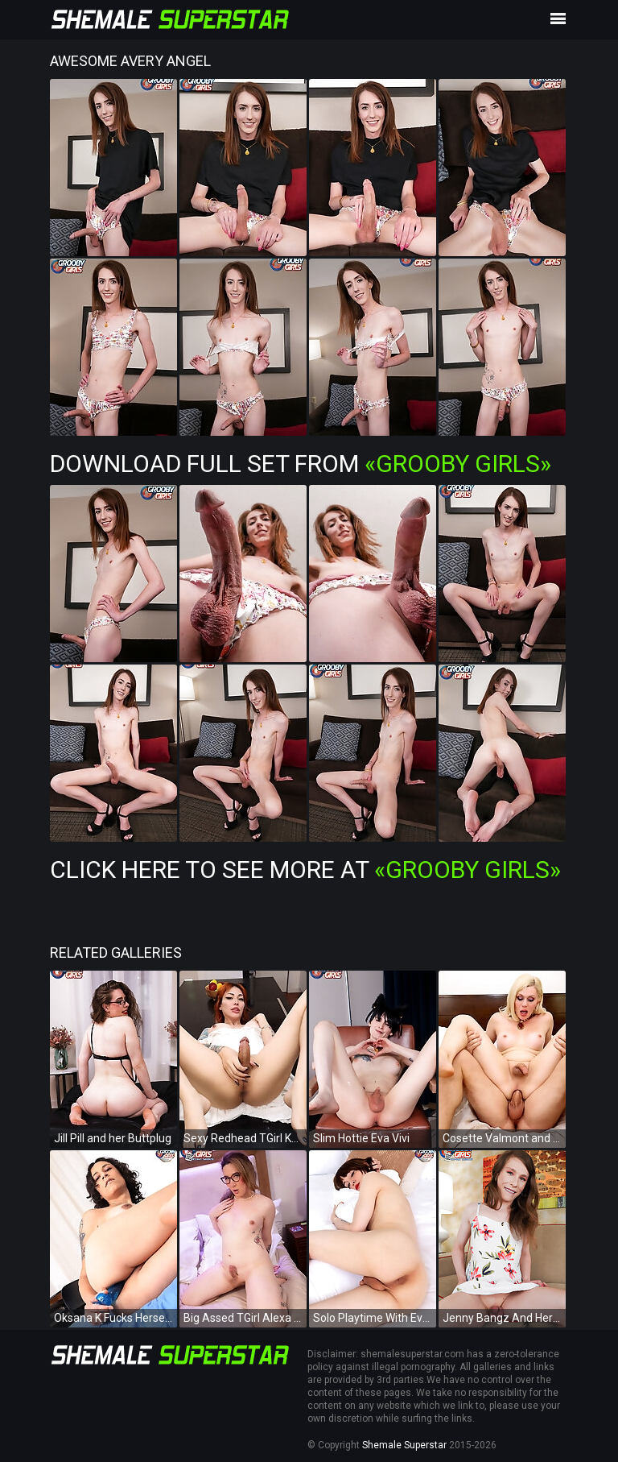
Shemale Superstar (404, 1445)
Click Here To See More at (305, 869)
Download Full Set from (300, 463)
